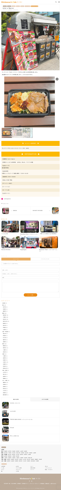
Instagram (31, 481)
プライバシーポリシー (34, 483)
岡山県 (16, 459)
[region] (30, 107)
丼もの (22, 6)
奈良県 (4, 366)
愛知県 (4, 347)
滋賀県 (4, 358)
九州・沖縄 (4, 380)
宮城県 (4, 309)
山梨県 (4, 329)
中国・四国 (4, 370)
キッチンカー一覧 (34, 6)
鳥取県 (8, 459)
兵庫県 (4, 364)
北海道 (3, 303)
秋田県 (17, 451)
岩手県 (4, 307)
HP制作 (19, 483)
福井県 (4, 339)
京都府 (4, 360)
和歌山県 (5, 368)
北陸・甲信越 (5, 331)
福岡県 (4, 382)
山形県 (21, 451)
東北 (3, 305)
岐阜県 (4, 351)
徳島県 (4, 376)
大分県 (4, 390)
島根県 (12, 459)
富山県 (4, 333)
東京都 (5, 6)
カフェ (2, 469)
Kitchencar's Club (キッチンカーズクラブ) (26, 488)
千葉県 (4, 317)
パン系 (2, 467)
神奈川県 (5, 321)
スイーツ (32, 469)
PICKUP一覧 (7, 483)
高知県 (40, 459)
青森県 (5, 451)
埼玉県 (4, 319)
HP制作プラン (25, 483)
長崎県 (4, 386)
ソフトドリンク (48, 467)
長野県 (4, 341)
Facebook (29, 481)
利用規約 (42, 483)
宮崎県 (4, 392)
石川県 (4, 337)
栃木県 (4, 325)
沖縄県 (37, 460)
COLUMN (13, 483)
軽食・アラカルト (49, 469)
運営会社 (47, 483)
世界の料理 (32, 467)
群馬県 (4, 323)
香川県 (4, 374)
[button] (57, 79)
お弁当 (18, 6)
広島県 (20, 459)
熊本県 (4, 388)
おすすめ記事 (45, 399)
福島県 (4, 311)
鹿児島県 (5, 394)
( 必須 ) (5, 270)
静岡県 (4, 345)
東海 (3, 343)
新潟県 (4, 335)
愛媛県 (4, 378)
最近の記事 (16, 399)
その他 (17, 471)
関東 (9, 6)
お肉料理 (13, 6)
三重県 (4, 349)
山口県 (4, 372)
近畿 (3, 354)
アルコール (18, 469)
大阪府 (4, 362)
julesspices (7, 198)
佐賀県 (4, 384)
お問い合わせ (53, 483)
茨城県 (4, 327)
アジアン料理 (27, 6)
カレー (31, 466)
